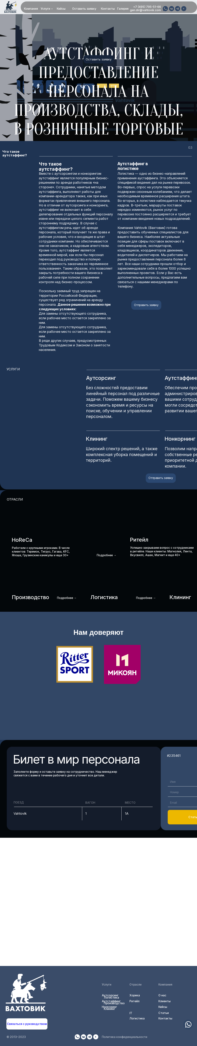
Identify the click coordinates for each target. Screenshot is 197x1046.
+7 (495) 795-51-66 (147, 7)
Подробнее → (106, 555)
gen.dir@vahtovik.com (145, 10)
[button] (98, 59)
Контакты (108, 8)
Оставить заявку (84, 8)
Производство (114, 1003)
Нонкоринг (109, 1007)
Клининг (96, 439)
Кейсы (61, 8)
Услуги (45, 8)
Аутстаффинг (111, 1001)
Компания (31, 8)
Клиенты (164, 1001)
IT (130, 1013)
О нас (162, 995)
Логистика (137, 1018)
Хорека (134, 995)
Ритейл (134, 1001)
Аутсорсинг (101, 378)
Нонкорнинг (180, 439)
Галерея (123, 8)
